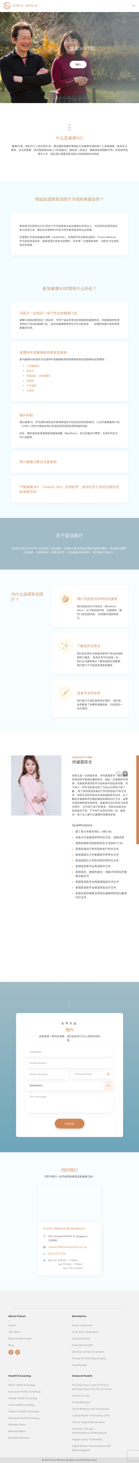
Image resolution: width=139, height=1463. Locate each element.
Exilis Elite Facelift (82, 1345)
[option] (69, 827)
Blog (11, 1345)
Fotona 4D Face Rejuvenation (89, 1358)
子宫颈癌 (31, 385)
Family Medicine (81, 1402)
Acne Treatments (82, 1325)
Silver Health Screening (21, 1385)
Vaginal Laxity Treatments (87, 1439)
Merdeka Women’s (19, 1438)
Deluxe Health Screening (22, 1398)
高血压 (30, 370)
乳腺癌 (30, 380)
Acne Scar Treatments (85, 1332)
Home (12, 1325)
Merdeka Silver (17, 1424)
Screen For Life (81, 1395)
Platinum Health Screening (23, 1411)
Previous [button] (118, 953)
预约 (78, 64)
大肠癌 (30, 390)
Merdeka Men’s (17, 1431)
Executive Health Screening (24, 1391)
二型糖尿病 (32, 366)
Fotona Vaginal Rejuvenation (88, 1422)
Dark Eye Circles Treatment (88, 1351)
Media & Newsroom (19, 1338)
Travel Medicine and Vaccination (90, 1409)
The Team (14, 1332)
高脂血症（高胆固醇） (39, 375)
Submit (69, 1123)
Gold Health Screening (21, 1405)
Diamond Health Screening (23, 1418)
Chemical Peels (81, 1338)
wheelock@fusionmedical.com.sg (67, 1247)
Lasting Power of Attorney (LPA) (91, 1415)
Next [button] (125, 953)
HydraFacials (79, 1365)
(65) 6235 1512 (57, 1253)
